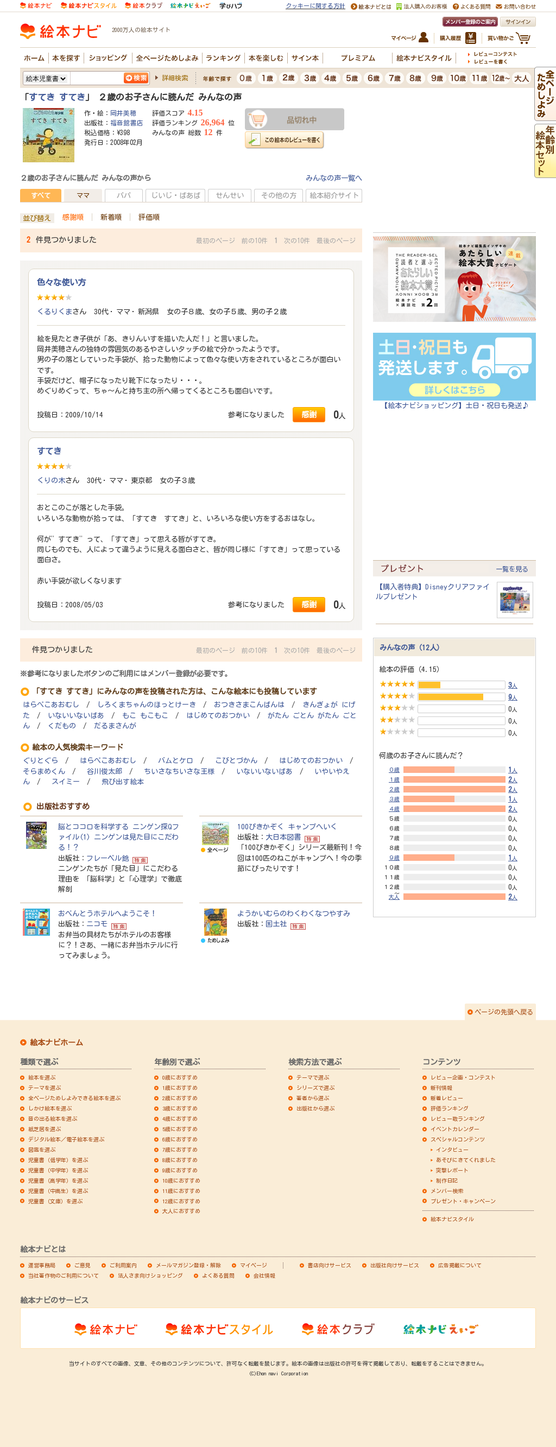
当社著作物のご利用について (63, 1275)
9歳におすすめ (180, 1170)
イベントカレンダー (455, 1129)
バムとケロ (175, 760)
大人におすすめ (181, 1211)
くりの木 (51, 480)
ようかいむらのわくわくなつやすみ (293, 913)
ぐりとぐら (40, 760)
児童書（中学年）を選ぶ (58, 1170)
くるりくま (54, 311)
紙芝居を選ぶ (44, 1129)
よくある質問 (218, 1275)
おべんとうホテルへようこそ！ (107, 913)
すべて (40, 195)
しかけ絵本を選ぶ (50, 1108)
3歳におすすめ (180, 1108)
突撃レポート (452, 1170)
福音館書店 (126, 122)
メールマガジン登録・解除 (188, 1265)
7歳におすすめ (180, 1149)
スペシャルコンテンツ (458, 1139)
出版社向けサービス (394, 1265)
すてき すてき (57, 97)
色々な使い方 (61, 282)
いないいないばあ (76, 715)
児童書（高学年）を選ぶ (58, 1180)
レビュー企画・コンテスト (463, 1077)
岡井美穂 (123, 113)
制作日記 (447, 1180)
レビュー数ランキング (458, 1118)
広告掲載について (460, 1265)
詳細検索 (175, 77)
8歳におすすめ (180, 1160)
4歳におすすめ (180, 1118)
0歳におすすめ (180, 1077)
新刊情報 (441, 1087)
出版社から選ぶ (315, 1108)
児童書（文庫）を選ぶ (55, 1201)
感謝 (309, 414)
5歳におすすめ (180, 1129)
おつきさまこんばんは (249, 704)
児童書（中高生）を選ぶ (58, 1191)
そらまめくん (44, 771)
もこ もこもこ (145, 715)
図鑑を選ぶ (41, 1149)
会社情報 (264, 1275)
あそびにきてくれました (466, 1160)
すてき (49, 451)
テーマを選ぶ (44, 1087)
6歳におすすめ (180, 1139)
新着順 (111, 217)
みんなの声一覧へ (334, 178)
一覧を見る (512, 569)
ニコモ (97, 924)
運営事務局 (41, 1265)
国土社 (276, 924)
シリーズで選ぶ (315, 1087)
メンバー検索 (447, 1191)
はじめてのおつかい (218, 715)
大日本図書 (283, 837)
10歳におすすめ (181, 1180)
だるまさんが (115, 725)
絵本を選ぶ (41, 1077)
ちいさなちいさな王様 (179, 771)
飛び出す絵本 (123, 781)
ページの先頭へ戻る (504, 1011)
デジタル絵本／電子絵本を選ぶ (66, 1139)
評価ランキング (450, 1108)
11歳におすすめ (181, 1191)
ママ (83, 195)
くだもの (62, 725)
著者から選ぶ (312, 1098)
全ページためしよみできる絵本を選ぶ (74, 1098)
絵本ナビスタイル (452, 1219)
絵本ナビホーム (56, 1042)
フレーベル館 (107, 858)
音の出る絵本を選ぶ (52, 1118)
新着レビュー (447, 1098)
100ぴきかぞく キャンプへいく (287, 826)
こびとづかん (236, 760)
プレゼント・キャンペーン (463, 1201)
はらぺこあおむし (51, 704)
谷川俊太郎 (104, 771)
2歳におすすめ (180, 1098)
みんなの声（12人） (412, 647)
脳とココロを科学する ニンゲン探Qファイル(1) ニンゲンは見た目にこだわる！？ (118, 837)
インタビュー (452, 1149)
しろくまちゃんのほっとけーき (146, 704)
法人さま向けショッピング (150, 1275)
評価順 (149, 217)
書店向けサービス (329, 1265)
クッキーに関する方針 (315, 6)
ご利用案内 (123, 1265)
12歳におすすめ (181, 1201)
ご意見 (82, 1265)
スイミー (66, 781)
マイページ (253, 1265)
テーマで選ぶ (312, 1077)
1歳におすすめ (180, 1087)
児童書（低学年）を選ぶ (58, 1160)
